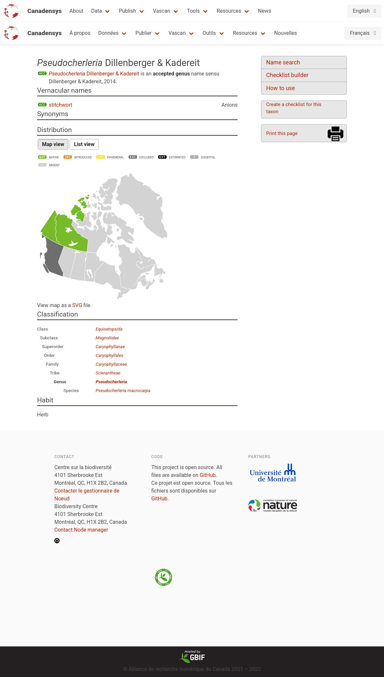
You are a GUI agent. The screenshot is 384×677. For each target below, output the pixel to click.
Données (108, 33)
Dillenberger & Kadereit (94, 74)
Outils (209, 33)
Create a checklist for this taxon (294, 108)
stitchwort (60, 105)
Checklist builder (287, 75)
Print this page (281, 133)
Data (96, 11)
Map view (53, 144)
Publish (127, 11)
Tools (193, 11)
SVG (77, 305)
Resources (229, 11)
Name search (283, 62)
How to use (280, 88)
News (264, 11)
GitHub (208, 475)
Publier (143, 33)
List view (84, 144)
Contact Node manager (81, 530)
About (77, 11)
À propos (80, 33)
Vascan (161, 11)
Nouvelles (285, 33)
